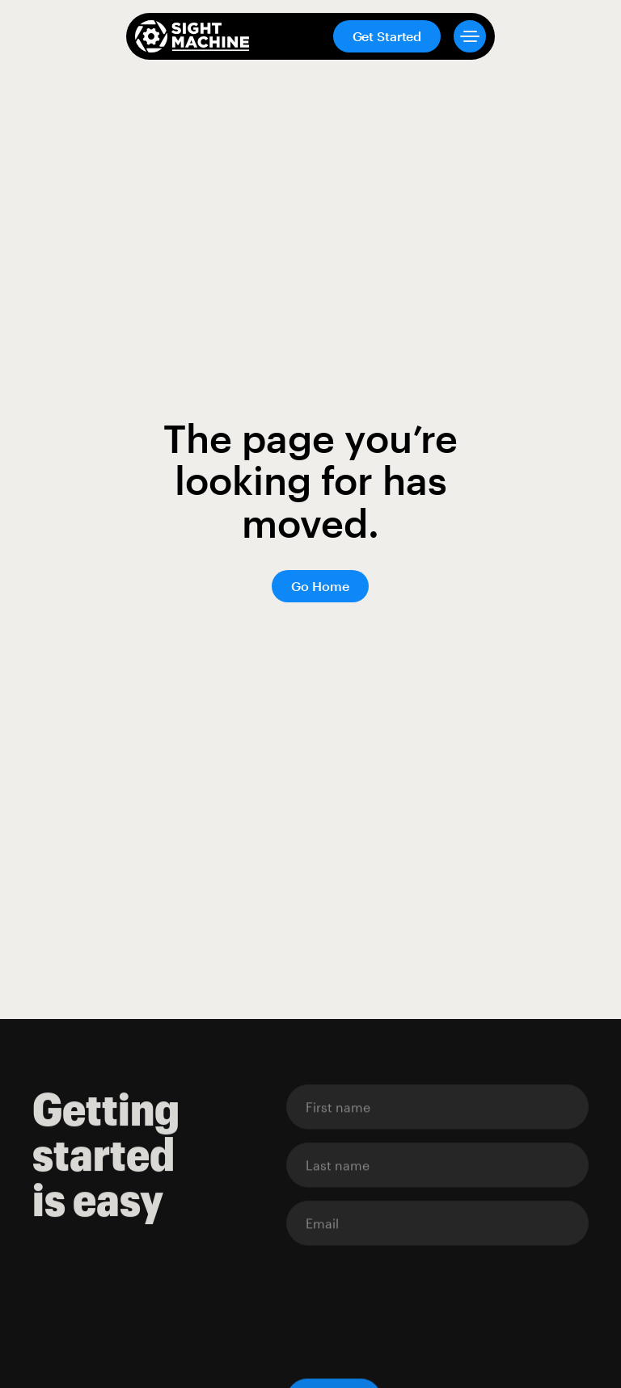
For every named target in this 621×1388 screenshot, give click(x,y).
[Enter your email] (437, 1107)
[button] (463, 36)
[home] (192, 36)
